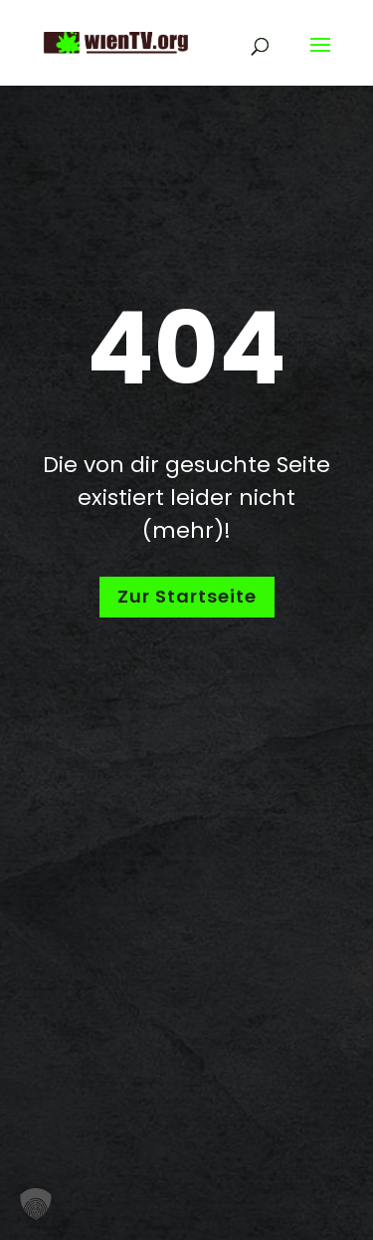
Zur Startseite (187, 596)
